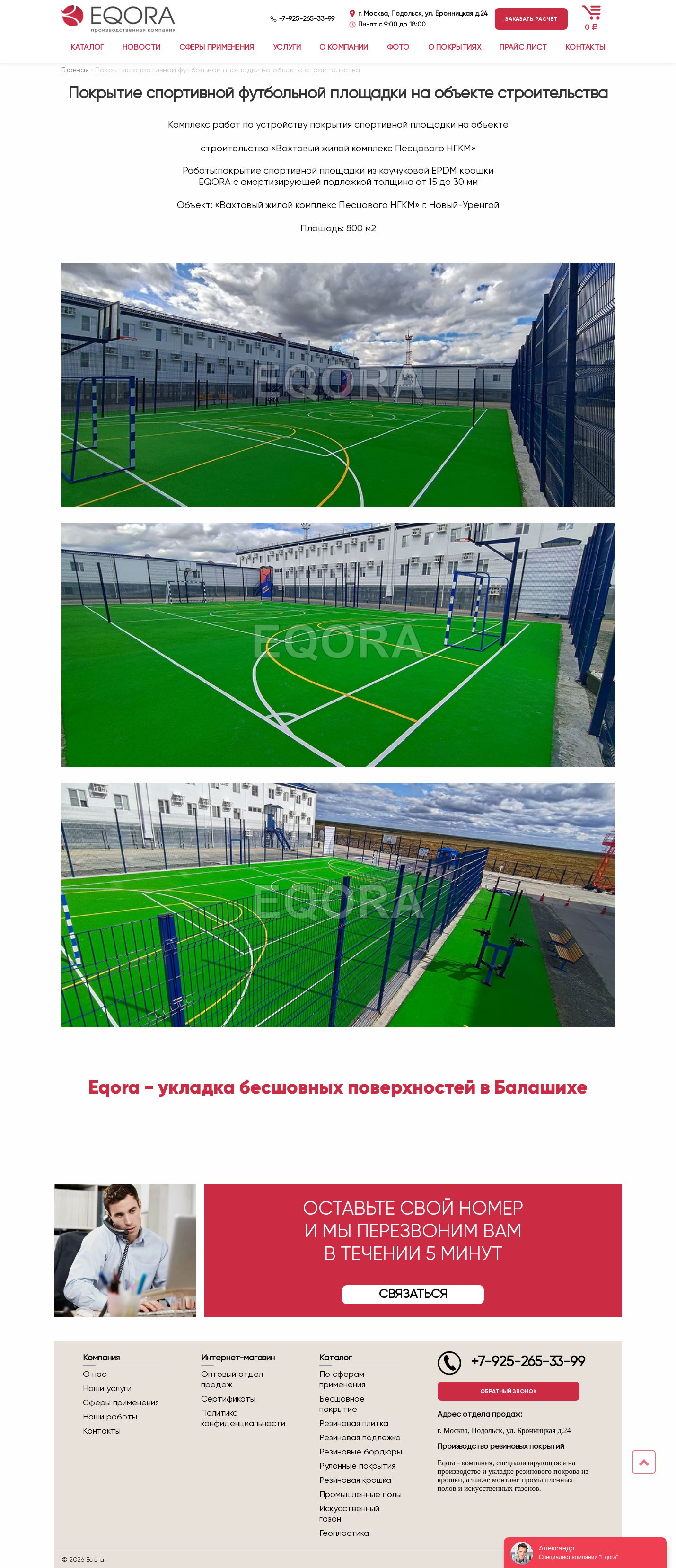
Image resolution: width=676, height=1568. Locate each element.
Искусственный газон (349, 1514)
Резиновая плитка (353, 1423)
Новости (141, 48)
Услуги (287, 48)
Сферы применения (217, 48)
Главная (75, 70)
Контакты (586, 48)
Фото (398, 48)
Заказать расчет (531, 19)
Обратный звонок (508, 1391)
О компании (343, 48)
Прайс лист (523, 48)
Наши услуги (107, 1388)
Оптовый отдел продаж (232, 1379)
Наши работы (110, 1417)
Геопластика (344, 1533)
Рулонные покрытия (357, 1466)
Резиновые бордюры (360, 1452)
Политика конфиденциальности (243, 1418)
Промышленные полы (360, 1494)
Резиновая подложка (360, 1438)
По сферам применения (342, 1379)
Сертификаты (228, 1399)
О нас (94, 1374)
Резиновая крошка (355, 1480)
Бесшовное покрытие (342, 1404)
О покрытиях (455, 48)
